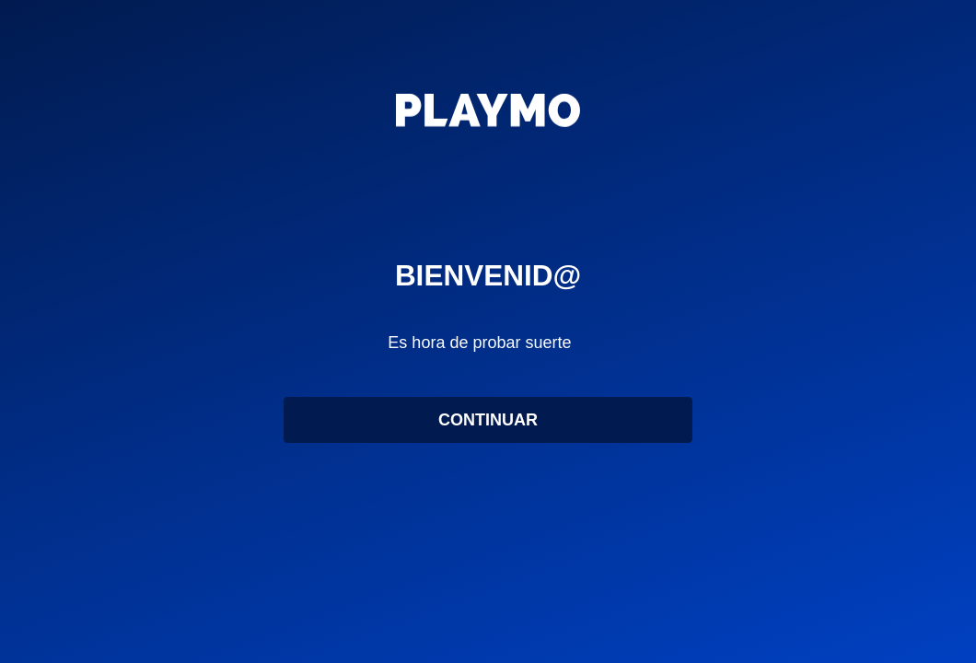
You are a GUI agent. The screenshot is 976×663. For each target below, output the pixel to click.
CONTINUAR (488, 428)
